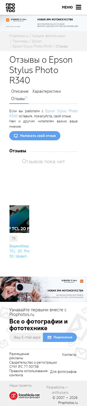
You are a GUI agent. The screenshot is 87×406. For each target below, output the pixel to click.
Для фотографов (63, 372)
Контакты (69, 355)
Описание (20, 91)
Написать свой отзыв (38, 135)
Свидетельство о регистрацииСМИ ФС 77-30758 (33, 365)
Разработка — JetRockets (57, 390)
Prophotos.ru (68, 402)
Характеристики (46, 91)
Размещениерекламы (19, 356)
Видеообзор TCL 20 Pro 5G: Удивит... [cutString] (19, 251)
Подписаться (63, 337)
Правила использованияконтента (28, 373)
